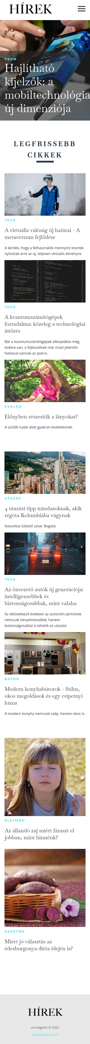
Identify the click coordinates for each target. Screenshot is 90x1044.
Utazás (12, 498)
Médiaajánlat (45, 1035)
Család (13, 407)
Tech (10, 59)
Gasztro (14, 931)
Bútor (11, 679)
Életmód (14, 820)
